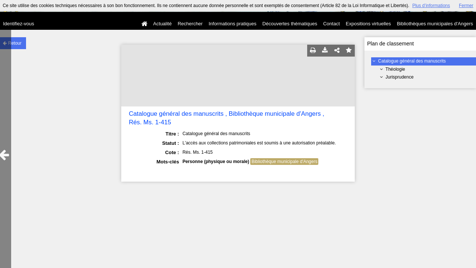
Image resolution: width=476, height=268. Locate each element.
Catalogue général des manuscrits (412, 61)
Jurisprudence (400, 77)
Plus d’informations (431, 5)
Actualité (162, 23)
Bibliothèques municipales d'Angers (435, 23)
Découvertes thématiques (290, 23)
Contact (331, 23)
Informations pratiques (233, 23)
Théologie (395, 69)
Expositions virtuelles (368, 23)
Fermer (466, 5)
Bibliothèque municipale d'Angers (284, 161)
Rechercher (190, 23)
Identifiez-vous (18, 23)
